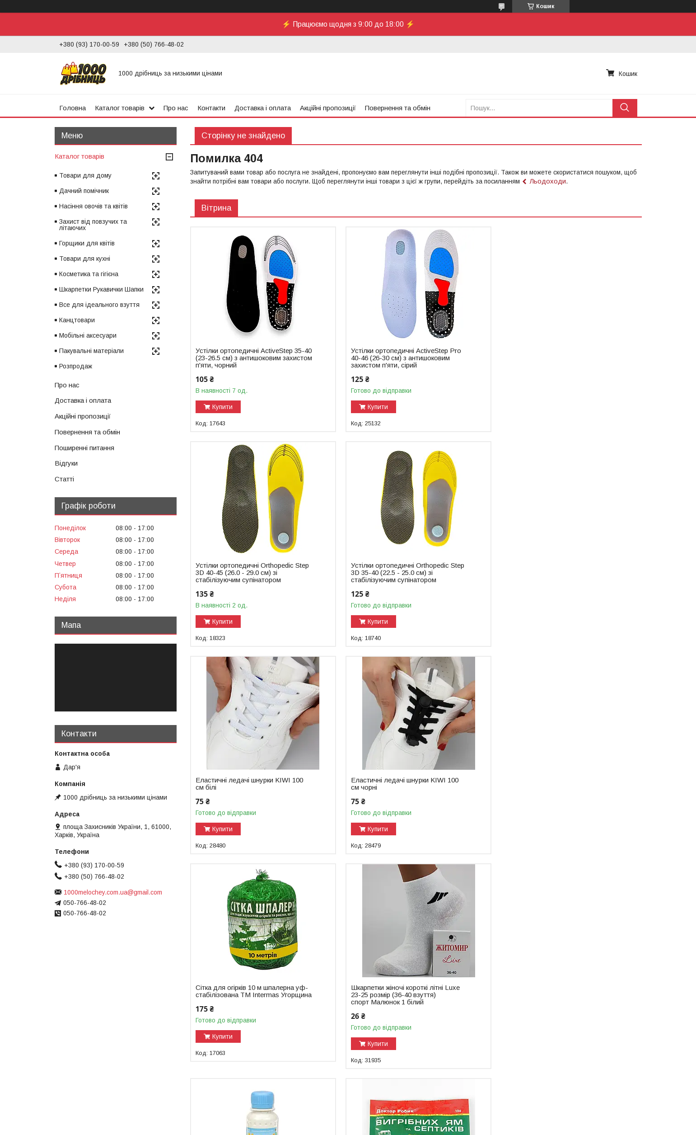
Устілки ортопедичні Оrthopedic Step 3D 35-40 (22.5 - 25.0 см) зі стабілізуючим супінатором (252, 573)
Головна (72, 108)
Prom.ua (391, 1110)
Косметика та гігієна (88, 274)
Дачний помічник (84, 190)
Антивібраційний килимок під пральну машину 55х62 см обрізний (404, 998)
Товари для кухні (84, 258)
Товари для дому (85, 175)
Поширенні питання (84, 448)
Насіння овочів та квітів (93, 206)
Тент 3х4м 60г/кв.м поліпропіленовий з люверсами (560, 998)
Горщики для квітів (87, 243)
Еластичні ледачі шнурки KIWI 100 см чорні (556, 569)
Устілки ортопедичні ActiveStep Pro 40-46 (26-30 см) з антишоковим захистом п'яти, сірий (404, 358)
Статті (64, 479)
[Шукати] (624, 108)
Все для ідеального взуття (99, 304)
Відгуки (66, 463)
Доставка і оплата (262, 108)
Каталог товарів (120, 108)
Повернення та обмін (397, 108)
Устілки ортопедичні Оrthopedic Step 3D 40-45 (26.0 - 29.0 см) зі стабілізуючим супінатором (559, 358)
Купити (222, 406)
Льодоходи (547, 181)
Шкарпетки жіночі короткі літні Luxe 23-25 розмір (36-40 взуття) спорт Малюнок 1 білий (403, 787)
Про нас (175, 108)
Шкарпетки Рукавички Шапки (101, 289)
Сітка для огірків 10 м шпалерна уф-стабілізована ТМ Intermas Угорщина (252, 787)
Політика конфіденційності (429, 1126)
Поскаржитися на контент (358, 1126)
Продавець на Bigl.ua (348, 1118)
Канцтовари (77, 320)
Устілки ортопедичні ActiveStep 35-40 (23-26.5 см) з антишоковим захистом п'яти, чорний (250, 358)
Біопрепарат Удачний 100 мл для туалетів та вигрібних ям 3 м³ (555, 784)
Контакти (211, 108)
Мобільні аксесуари (88, 335)
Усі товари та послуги (603, 1081)
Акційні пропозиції (328, 108)
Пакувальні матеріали (91, 350)
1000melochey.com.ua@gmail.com (113, 892)
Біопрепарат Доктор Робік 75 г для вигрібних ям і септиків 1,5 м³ (250, 998)
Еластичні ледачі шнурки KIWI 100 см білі (403, 569)
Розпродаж (75, 366)
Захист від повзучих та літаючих (93, 224)
